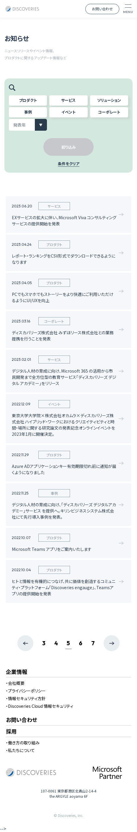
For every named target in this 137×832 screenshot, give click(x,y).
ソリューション (109, 100)
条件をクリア (68, 164)
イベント (68, 112)
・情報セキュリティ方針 (26, 698)
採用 (11, 731)
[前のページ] (25, 643)
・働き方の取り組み (23, 743)
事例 (28, 112)
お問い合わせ (102, 8)
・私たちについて (20, 750)
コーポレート (109, 112)
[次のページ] (112, 643)
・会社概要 (15, 683)
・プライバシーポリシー (26, 691)
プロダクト (28, 100)
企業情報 (16, 672)
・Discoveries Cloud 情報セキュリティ (39, 706)
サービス (68, 100)
